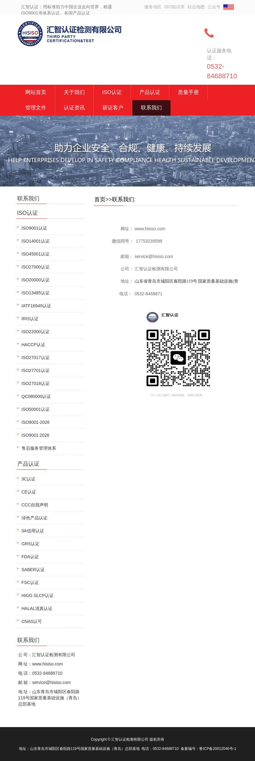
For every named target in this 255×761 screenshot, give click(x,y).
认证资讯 (74, 108)
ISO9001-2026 (36, 422)
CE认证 (29, 491)
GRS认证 (30, 543)
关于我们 (74, 92)
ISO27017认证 (36, 357)
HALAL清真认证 (37, 608)
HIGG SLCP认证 (38, 595)
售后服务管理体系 (39, 448)
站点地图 (196, 6)
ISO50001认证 (36, 409)
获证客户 (112, 108)
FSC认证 (30, 582)
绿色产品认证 (34, 517)
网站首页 (35, 92)
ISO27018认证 (36, 383)
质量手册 (188, 92)
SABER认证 (33, 569)
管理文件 (35, 108)
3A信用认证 (33, 530)
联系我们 (151, 108)
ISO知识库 (174, 6)
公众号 (214, 6)
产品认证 (149, 92)
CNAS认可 (32, 621)
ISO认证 (112, 92)
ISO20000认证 (36, 279)
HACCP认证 (33, 344)
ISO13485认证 (36, 292)
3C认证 (29, 479)
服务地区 (153, 6)
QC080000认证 (36, 396)
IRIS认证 (30, 318)
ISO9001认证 (34, 228)
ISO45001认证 (36, 254)
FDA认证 (30, 556)
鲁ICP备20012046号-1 (217, 749)
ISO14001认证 (36, 241)
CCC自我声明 (35, 504)
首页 (99, 199)
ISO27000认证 (36, 266)
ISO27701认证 (36, 370)
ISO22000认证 (36, 331)
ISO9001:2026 (35, 435)
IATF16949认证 (36, 305)
